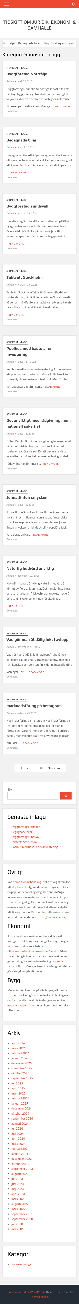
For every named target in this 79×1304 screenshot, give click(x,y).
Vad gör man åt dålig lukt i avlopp (37, 639)
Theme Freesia (39, 1296)
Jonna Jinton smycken (26, 497)
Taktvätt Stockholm (24, 277)
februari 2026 (20, 1053)
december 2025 (21, 1063)
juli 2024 (17, 1128)
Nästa (51, 768)
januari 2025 (19, 1103)
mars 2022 (18, 1209)
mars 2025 (18, 1093)
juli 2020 (17, 1224)
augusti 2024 (20, 1123)
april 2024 (18, 1138)
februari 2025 (20, 1098)
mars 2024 (18, 1143)
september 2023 (22, 1168)
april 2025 (18, 1088)
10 (41, 768)
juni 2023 (17, 1184)
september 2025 (22, 1078)
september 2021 (22, 1214)
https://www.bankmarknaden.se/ (28, 951)
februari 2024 (20, 1148)
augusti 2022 (20, 1204)
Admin (10, 81)
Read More (63, 106)
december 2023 (21, 1158)
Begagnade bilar (35, 43)
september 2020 (22, 1219)
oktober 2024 (20, 1113)
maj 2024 (17, 1133)
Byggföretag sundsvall (27, 206)
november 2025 (21, 1068)
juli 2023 (17, 1178)
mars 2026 (18, 1048)
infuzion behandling (28, 882)
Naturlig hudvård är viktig (30, 568)
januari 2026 (19, 1058)
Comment (12, 111)
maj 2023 (17, 1188)
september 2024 (22, 1118)
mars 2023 (18, 1199)
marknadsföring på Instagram (34, 705)
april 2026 (18, 1043)
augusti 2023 (20, 1174)
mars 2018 (18, 1229)
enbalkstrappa (16, 1005)
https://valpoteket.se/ (52, 917)
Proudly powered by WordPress (24, 1292)
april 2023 (18, 1194)
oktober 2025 (20, 1073)
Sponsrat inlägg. (17, 67)
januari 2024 (19, 1153)
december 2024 (21, 1108)
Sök (9, 789)
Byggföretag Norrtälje (26, 74)
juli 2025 (17, 1083)
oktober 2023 (20, 1163)
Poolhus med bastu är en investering (34, 847)
